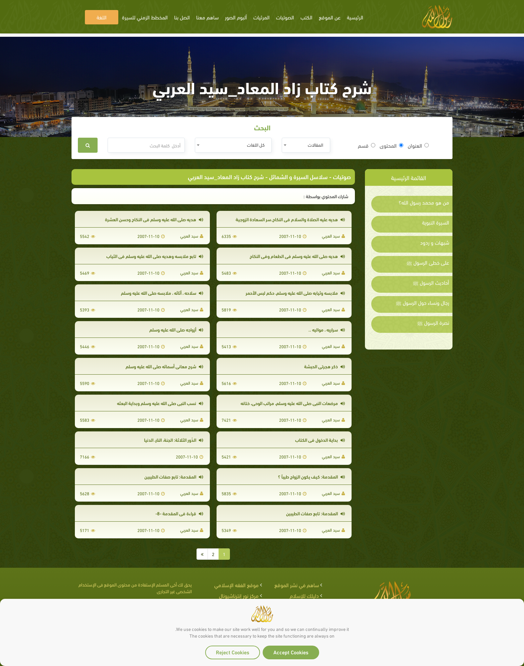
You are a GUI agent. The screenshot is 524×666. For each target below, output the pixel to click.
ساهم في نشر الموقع (296, 584)
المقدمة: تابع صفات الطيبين (173, 476)
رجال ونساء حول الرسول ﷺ (422, 302)
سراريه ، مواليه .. (326, 329)
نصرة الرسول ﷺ (433, 322)
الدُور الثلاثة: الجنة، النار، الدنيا (173, 439)
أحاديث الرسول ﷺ (431, 282)
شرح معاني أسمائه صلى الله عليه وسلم (164, 366)
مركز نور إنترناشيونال (239, 595)
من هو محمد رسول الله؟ (424, 202)
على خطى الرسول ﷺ (427, 262)
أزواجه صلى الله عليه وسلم (176, 329)
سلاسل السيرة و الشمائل (298, 176)
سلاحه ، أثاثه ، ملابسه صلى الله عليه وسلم (162, 292)
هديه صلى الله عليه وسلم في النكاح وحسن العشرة (154, 219)
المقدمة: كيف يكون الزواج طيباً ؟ (311, 476)
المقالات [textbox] (315, 144)
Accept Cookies (290, 652)
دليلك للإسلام (304, 595)
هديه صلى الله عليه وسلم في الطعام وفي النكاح (297, 255)
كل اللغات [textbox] (256, 144)
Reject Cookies (232, 652)
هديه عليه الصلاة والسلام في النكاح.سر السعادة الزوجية (290, 219)
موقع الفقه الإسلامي (236, 584)
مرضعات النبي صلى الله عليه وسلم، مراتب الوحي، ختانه (293, 402)
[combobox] (306, 145)
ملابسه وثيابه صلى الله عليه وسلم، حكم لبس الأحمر (295, 292)
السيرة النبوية (435, 222)
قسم (366, 145)
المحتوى (391, 145)
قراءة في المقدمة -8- (179, 513)
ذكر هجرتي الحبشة (324, 366)
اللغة (102, 17)
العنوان (418, 145)
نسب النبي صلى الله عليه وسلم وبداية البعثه (160, 402)
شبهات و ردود (434, 242)
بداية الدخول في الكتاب (320, 439)
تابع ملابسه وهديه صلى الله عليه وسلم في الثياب (154, 255)
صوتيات (342, 176)
